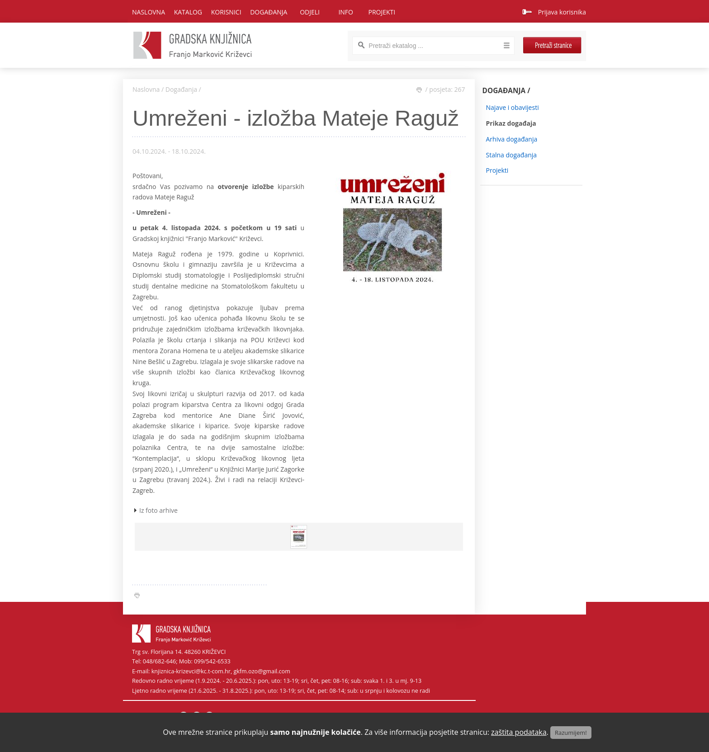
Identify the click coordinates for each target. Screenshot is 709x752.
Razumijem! (571, 732)
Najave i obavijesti (512, 107)
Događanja (181, 89)
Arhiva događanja (512, 139)
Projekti (497, 170)
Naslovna (148, 12)
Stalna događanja (511, 155)
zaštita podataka (519, 732)
